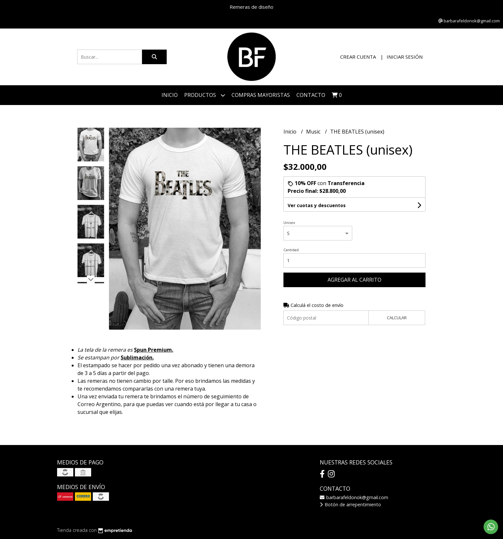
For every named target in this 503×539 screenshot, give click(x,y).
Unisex (289, 222)
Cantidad (291, 249)
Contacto (310, 95)
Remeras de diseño (251, 7)
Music (314, 131)
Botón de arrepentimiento (350, 504)
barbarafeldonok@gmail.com (354, 497)
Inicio (170, 95)
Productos (204, 95)
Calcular (397, 318)
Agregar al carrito (354, 279)
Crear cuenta (358, 56)
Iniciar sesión (405, 56)
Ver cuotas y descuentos (317, 205)
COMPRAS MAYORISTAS (261, 95)
